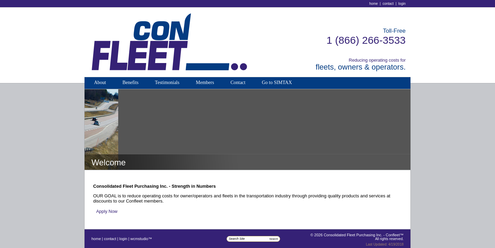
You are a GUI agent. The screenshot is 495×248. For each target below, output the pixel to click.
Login (402, 4)
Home (373, 4)
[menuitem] (100, 83)
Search (273, 238)
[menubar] (193, 83)
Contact (388, 4)
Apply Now (107, 211)
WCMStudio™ (141, 239)
